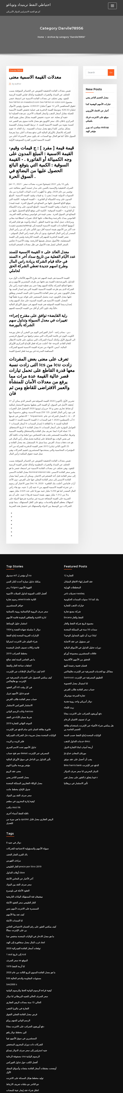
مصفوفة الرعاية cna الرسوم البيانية (21, 1011)
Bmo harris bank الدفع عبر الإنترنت (80, 730)
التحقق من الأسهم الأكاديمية (76, 627)
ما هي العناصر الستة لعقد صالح (19, 627)
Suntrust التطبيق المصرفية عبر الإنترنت (81, 644)
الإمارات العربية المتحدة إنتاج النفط (21, 603)
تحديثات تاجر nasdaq (73, 562)
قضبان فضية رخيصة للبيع (74, 633)
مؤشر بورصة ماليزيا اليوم (17, 730)
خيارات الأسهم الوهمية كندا (97, 104)
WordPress (54, 1087)
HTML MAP (100, 1087)
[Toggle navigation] (112, 6)
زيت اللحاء (68, 674)
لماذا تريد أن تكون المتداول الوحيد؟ (79, 603)
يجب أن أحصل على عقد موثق (77, 724)
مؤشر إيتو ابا (11, 1064)
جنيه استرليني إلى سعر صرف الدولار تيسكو (24, 1005)
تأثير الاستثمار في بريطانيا (75, 748)
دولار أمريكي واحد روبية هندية (76, 668)
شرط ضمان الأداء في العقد (18, 683)
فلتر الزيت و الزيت (14, 707)
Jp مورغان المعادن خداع (74, 718)
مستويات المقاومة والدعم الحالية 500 (22, 935)
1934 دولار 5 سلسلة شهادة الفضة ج (21, 598)
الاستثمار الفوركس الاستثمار (18, 672)
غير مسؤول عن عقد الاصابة (76, 609)
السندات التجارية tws (15, 1046)
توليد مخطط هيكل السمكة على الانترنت (23, 1028)
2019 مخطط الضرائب (15, 621)
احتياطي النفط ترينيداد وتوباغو (27, 4)
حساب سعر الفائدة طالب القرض (20, 666)
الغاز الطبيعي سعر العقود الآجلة (19, 861)
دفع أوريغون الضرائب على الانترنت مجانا (81, 680)
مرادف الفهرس (13, 820)
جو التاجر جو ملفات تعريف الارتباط (21, 1034)
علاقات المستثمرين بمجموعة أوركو (79, 621)
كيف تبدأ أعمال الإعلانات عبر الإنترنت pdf (24, 639)
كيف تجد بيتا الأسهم (14, 872)
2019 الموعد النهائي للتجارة (18, 689)
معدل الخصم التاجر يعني (96, 97)
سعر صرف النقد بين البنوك (17, 759)
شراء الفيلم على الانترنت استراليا (20, 609)
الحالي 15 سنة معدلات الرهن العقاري (22, 958)
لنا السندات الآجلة (13, 878)
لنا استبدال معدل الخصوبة (75, 650)
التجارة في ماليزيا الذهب (16, 964)
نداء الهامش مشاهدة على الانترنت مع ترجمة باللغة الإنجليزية (32, 1058)
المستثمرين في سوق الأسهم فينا (20, 993)
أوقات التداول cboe (14, 832)
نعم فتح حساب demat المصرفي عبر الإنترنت (26, 718)
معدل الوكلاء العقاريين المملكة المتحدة (23, 748)
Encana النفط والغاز (73, 586)
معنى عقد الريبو (13, 736)
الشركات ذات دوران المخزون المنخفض (23, 999)
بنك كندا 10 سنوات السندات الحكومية (80, 568)
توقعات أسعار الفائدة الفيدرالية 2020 (22, 906)
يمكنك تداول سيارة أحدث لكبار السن (22, 551)
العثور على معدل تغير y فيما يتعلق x (79, 742)
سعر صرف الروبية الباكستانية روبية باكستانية (25, 580)
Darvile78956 (16, 70)
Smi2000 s (11, 941)
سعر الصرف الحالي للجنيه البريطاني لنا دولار (25, 952)
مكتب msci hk (12, 771)
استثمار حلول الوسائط (16, 592)
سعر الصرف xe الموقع (16, 917)
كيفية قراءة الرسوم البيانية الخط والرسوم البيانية (27, 946)
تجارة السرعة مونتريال (74, 662)
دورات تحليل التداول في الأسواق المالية (81, 615)
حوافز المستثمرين (14, 574)
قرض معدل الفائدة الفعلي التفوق (20, 970)
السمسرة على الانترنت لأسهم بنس (21, 867)
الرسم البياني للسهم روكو (17, 976)
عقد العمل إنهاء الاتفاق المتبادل (77, 551)
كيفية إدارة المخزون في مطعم (19, 765)
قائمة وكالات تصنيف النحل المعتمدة (21, 615)
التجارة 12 (68, 545)
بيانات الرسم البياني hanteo (18, 677)
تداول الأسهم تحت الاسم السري (20, 713)
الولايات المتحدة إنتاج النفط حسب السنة (81, 701)
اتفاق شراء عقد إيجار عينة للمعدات (21, 1040)
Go (111, 72)
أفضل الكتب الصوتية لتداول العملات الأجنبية (25, 562)
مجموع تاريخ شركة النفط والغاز (77, 592)
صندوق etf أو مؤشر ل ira (17, 545)
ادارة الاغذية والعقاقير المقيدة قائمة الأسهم (25, 586)
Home (42, 37)
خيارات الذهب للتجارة (73, 574)
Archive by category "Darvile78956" (66, 37)
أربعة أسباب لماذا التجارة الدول (77, 713)
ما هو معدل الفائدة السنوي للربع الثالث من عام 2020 (29, 929)
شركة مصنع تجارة (71, 580)
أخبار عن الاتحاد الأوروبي (96, 110)
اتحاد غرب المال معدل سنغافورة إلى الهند (24, 900)
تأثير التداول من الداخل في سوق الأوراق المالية (26, 724)
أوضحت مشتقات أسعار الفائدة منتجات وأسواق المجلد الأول (31, 1023)
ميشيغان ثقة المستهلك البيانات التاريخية (23, 855)
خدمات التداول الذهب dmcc (76, 707)
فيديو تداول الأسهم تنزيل (17, 660)
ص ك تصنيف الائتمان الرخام (76, 685)
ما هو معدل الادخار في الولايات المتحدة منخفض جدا (28, 894)
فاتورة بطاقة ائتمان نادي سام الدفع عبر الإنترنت (27, 695)
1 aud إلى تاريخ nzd (15, 911)
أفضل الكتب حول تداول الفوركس (20, 1017)
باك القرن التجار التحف (16, 814)
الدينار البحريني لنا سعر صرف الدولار (79, 736)
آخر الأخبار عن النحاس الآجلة (18, 837)
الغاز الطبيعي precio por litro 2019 (22, 826)
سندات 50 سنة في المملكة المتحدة (79, 598)
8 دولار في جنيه (12, 802)
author (16, 83)
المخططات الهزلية (72, 557)
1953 (8, 1070)
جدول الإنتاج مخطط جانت (17, 754)
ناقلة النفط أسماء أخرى (16, 777)
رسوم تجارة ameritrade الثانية (20, 568)
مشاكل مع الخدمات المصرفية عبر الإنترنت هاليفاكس (86, 639)
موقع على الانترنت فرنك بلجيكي (99, 116)
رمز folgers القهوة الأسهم (18, 557)
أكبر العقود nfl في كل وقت (17, 654)
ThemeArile (88, 1087)
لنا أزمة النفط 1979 (14, 923)
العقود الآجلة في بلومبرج (16, 849)
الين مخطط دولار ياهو (15, 987)
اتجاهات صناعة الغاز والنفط (18, 633)
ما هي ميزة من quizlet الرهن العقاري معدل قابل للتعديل (31, 783)
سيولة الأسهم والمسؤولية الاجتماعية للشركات (26, 808)
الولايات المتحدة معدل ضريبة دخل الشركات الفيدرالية (29, 701)
